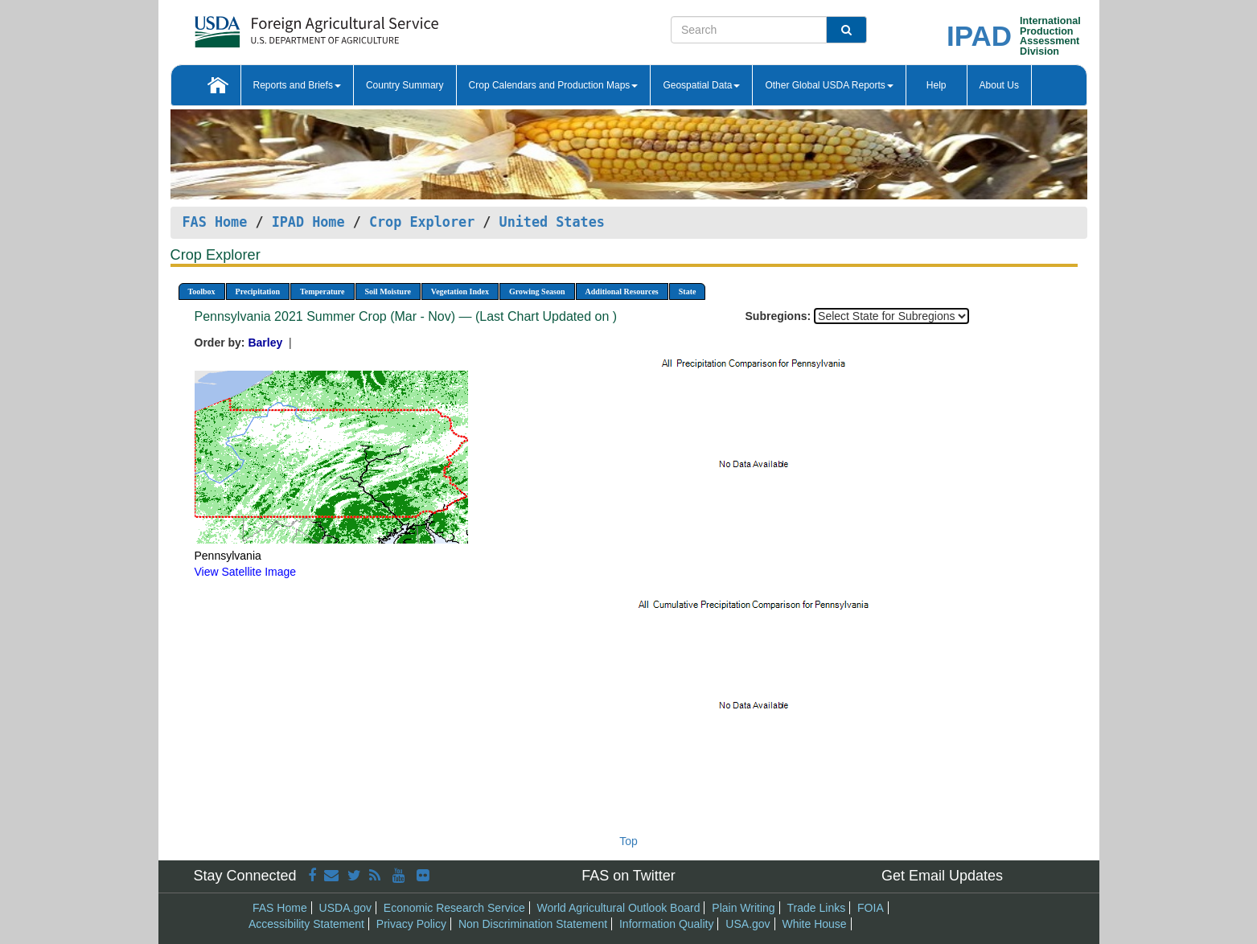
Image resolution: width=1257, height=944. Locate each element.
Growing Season (537, 291)
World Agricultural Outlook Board (618, 907)
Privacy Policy (411, 923)
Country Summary (405, 85)
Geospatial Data (701, 85)
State (687, 291)
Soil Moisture (388, 291)
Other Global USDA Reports (829, 85)
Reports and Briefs (297, 85)
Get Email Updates (942, 876)
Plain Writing (743, 907)
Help (936, 85)
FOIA (870, 907)
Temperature (322, 291)
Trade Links (816, 907)
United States (552, 222)
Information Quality (666, 923)
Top (628, 841)
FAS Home (215, 222)
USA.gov (747, 923)
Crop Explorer (421, 222)
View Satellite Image (246, 571)
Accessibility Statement (306, 923)
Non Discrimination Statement (532, 923)
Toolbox (202, 291)
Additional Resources (622, 291)
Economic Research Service (454, 907)
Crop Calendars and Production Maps (554, 85)
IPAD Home (308, 222)
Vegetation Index (460, 291)
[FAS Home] (276, 26)
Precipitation (258, 291)
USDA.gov (345, 907)
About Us (999, 85)
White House (814, 923)
